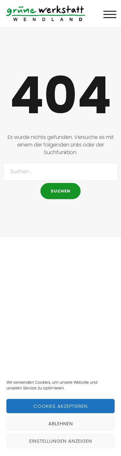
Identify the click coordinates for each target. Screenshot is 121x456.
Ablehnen (60, 423)
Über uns (15, 306)
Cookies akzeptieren (60, 406)
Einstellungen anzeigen (60, 441)
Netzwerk (16, 348)
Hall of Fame (20, 334)
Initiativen (16, 320)
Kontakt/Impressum (29, 362)
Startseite (16, 292)
